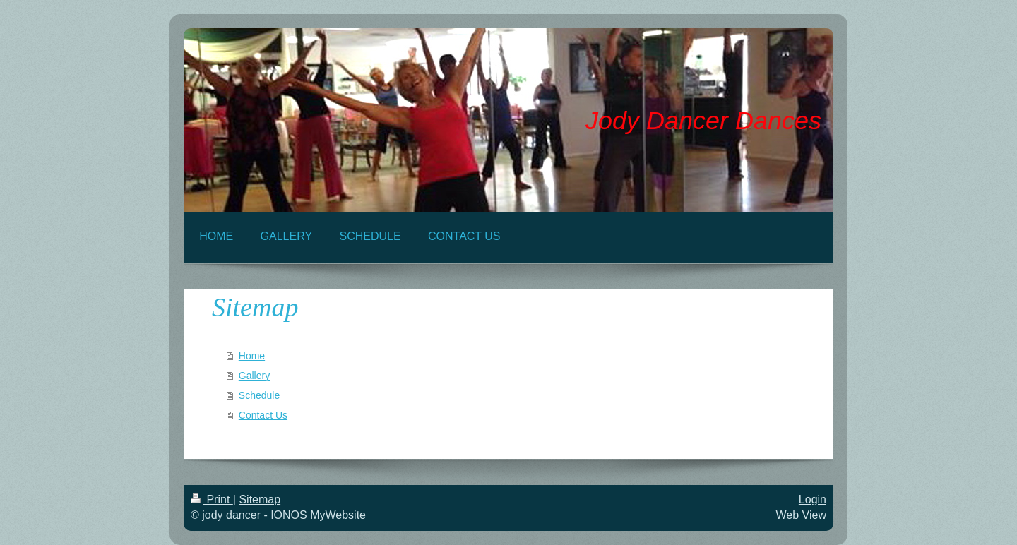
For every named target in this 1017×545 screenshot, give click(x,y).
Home (252, 355)
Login (812, 499)
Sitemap (259, 499)
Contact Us (263, 415)
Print (212, 499)
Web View (801, 515)
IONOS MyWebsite (318, 515)
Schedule (259, 395)
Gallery (254, 375)
